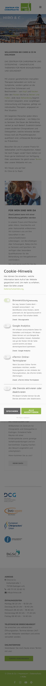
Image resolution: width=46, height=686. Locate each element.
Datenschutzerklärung (13, 289)
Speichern (12, 411)
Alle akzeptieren (31, 411)
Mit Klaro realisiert (23, 418)
